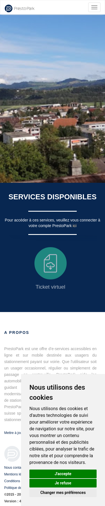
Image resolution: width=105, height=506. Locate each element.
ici (74, 225)
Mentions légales (16, 474)
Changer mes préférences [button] (63, 492)
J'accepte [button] (63, 474)
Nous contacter (15, 468)
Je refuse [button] (63, 483)
